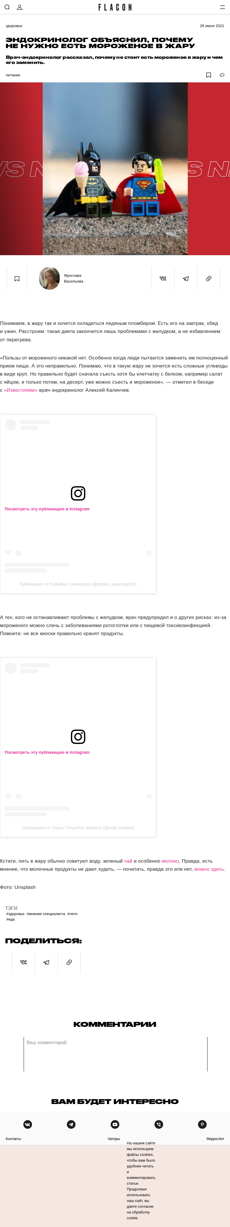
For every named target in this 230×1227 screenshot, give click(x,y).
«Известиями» (21, 390)
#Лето (72, 914)
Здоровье (14, 26)
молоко (170, 861)
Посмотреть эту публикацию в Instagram (47, 509)
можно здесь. (209, 869)
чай (128, 861)
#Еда (10, 919)
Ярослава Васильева (73, 278)
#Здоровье (15, 914)
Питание (13, 75)
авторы (114, 1139)
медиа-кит (215, 1139)
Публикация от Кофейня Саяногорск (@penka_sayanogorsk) (78, 584)
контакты (13, 1139)
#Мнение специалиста (46, 914)
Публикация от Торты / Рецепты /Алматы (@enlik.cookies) (78, 827)
